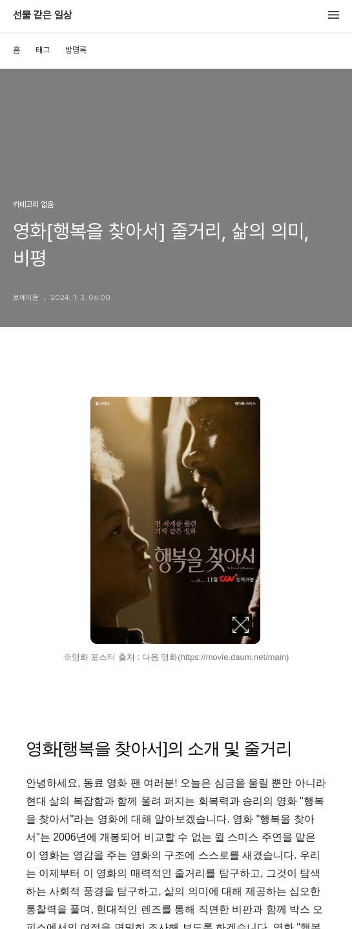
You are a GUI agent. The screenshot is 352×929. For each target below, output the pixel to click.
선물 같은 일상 (42, 15)
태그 (43, 50)
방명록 (76, 50)
